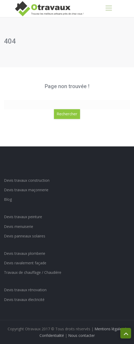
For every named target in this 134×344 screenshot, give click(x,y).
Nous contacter (81, 335)
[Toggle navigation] (108, 8)
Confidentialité (51, 335)
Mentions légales (109, 328)
